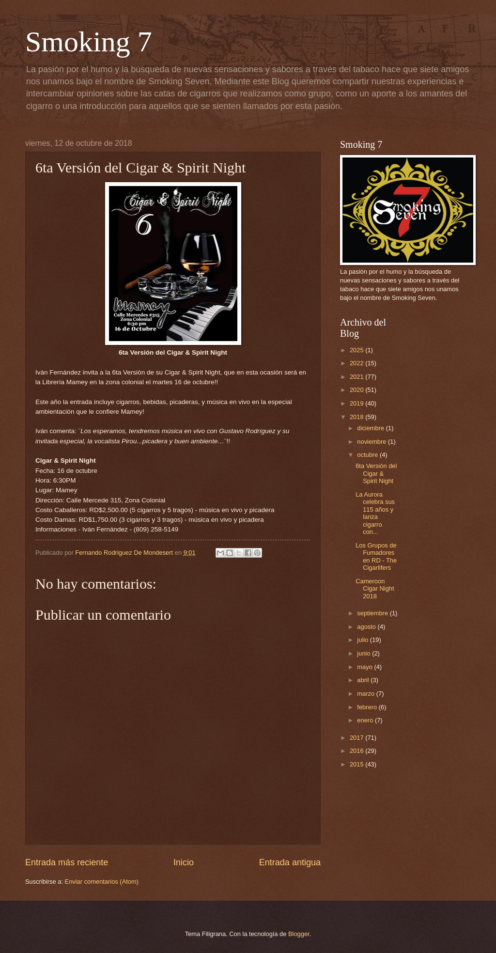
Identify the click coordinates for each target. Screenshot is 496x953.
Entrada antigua (290, 862)
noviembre (372, 441)
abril (364, 680)
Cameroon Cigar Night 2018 (375, 589)
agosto (367, 626)
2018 (357, 417)
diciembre (371, 428)
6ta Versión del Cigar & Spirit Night (376, 473)
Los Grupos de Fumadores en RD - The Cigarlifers (376, 556)
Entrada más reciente (66, 862)
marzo (366, 693)
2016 (357, 750)
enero (366, 720)
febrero (367, 707)
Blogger (299, 933)
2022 (357, 363)
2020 (357, 389)
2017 (357, 737)
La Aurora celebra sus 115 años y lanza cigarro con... (375, 513)
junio (364, 653)
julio (363, 639)
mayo (365, 667)
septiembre (373, 613)
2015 (357, 764)
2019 (357, 403)
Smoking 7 (88, 42)
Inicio (183, 862)
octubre (368, 454)
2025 (357, 350)
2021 (357, 376)
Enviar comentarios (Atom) (102, 881)
